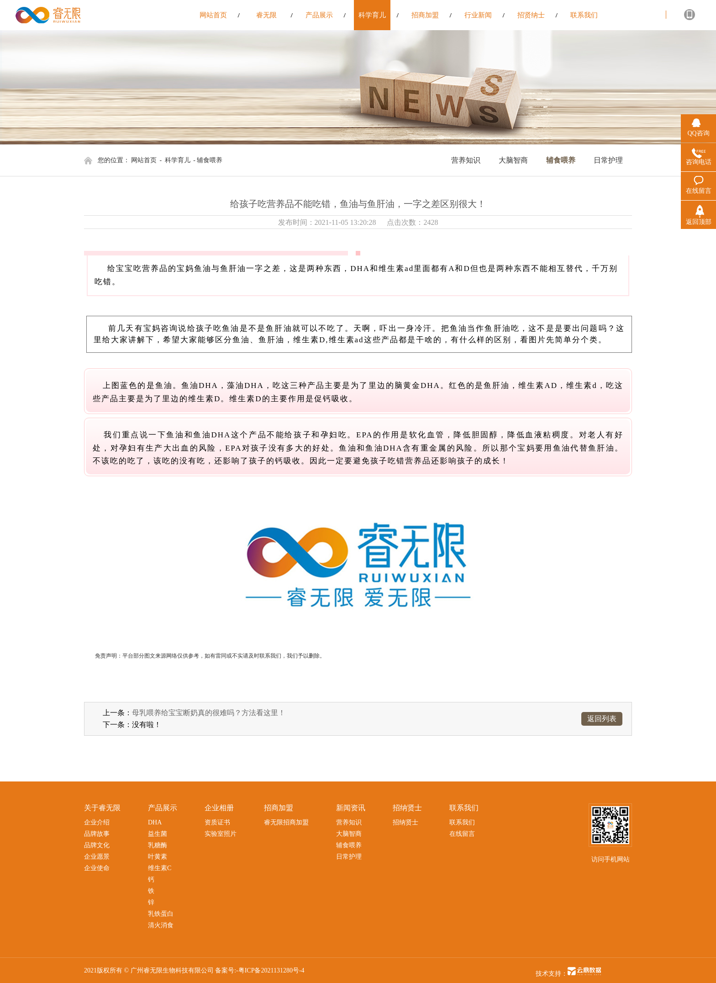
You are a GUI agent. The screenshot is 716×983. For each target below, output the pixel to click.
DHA (155, 822)
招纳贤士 (405, 822)
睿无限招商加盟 (286, 822)
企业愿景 (97, 856)
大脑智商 (513, 160)
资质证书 (217, 822)
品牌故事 (97, 833)
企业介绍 (97, 822)
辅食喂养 (560, 160)
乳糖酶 (157, 845)
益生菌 (157, 833)
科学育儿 (177, 160)
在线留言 (462, 833)
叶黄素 (157, 856)
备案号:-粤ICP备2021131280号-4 (259, 970)
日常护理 (608, 160)
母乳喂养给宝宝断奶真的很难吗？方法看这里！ (208, 713)
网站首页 (144, 160)
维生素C (159, 868)
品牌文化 (97, 845)
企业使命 (97, 868)
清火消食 (161, 925)
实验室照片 (221, 833)
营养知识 (465, 160)
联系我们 (462, 822)
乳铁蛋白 (161, 913)
